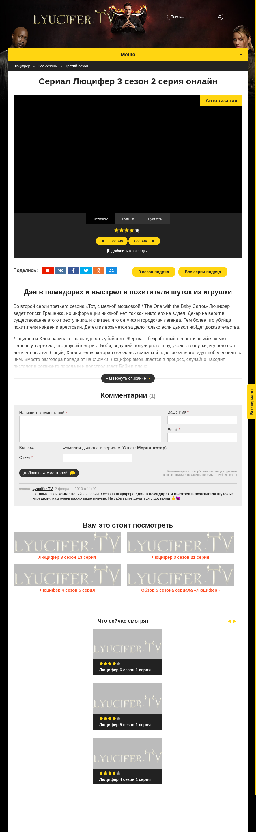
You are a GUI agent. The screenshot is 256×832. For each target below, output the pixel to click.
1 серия (116, 241)
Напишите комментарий (42, 412)
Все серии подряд (203, 272)
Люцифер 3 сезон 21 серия (180, 556)
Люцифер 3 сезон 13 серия (67, 556)
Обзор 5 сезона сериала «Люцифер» (180, 589)
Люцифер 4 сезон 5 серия (67, 589)
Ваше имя (176, 412)
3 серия (140, 241)
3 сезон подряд (154, 272)
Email (172, 429)
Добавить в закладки (129, 251)
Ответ (24, 457)
